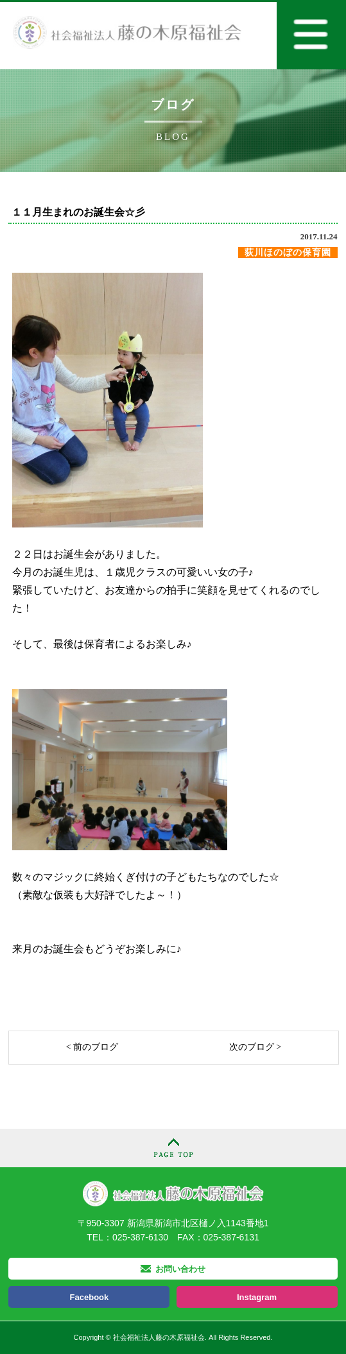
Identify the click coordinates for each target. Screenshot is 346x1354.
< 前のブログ (92, 1047)
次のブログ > (255, 1047)
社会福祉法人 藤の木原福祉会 (173, 1193)
